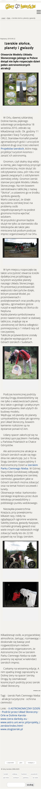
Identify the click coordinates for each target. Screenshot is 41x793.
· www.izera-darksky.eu (14, 717)
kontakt (6, 774)
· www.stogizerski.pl (12, 727)
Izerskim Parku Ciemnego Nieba (19, 466)
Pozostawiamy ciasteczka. (3, 0)
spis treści (6, 777)
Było (8, 18)
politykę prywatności (15, 0)
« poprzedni (10, 763)
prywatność (34, 774)
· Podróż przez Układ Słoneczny (19, 712)
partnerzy (26, 777)
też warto (35, 777)
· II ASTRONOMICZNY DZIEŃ (23, 708)
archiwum (16, 777)
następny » (31, 763)
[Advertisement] (20, 28)
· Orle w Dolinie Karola (20, 713)
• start (3, 18)
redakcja (14, 774)
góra (20, 763)
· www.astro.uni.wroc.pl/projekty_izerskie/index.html (20, 722)
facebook (24, 774)
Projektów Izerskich (12, 148)
